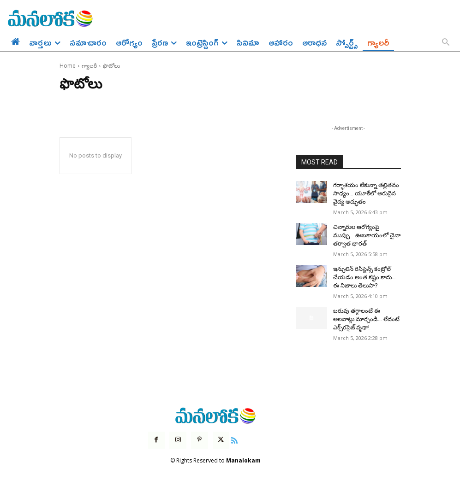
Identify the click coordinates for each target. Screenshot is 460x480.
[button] (446, 43)
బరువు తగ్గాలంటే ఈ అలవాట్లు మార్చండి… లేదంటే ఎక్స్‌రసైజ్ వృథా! (366, 314)
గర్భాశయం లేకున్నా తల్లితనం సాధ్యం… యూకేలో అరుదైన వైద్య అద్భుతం (363, 192)
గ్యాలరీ (89, 66)
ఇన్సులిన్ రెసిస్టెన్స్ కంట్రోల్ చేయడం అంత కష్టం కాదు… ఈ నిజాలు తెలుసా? (365, 273)
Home (68, 66)
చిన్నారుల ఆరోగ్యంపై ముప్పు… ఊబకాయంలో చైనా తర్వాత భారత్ (366, 233)
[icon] (232, 432)
